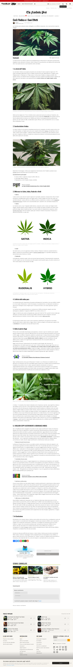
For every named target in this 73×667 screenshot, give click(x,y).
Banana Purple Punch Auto (22, 442)
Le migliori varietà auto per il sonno (50, 578)
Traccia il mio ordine (8, 639)
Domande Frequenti (42, 639)
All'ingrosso (23, 651)
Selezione (23, 16)
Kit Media (39, 641)
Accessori (22, 646)
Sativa (46, 131)
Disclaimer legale (10, 665)
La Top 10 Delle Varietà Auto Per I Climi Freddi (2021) (36, 186)
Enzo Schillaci (19, 23)
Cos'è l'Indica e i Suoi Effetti (65, 8)
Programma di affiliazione (26, 649)
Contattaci (39, 642)
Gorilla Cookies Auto (38, 252)
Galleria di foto (23, 655)
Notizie (16, 16)
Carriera (39, 651)
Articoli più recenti (47, 16)
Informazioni (23, 636)
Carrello (5, 641)
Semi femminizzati (27, 3)
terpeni (16, 419)
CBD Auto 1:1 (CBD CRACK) (22, 498)
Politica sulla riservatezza (43, 648)
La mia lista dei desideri (9, 642)
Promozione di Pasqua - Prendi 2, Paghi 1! (36, 0)
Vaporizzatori (23, 648)
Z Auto (26, 527)
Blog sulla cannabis (34, 16)
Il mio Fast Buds (7, 636)
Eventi (21, 653)
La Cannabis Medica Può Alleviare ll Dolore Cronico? (36, 357)
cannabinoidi (55, 417)
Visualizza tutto (65, 613)
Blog (38, 649)
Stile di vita (53, 8)
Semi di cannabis (24, 641)
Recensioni (39, 653)
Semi (19, 3)
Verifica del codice (7, 644)
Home (47, 8)
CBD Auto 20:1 (46, 316)
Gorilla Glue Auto (17, 210)
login (40, 601)
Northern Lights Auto (21, 481)
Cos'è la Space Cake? (33, 577)
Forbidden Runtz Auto (21, 459)
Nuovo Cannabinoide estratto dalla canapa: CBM (20, 578)
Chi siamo (39, 636)
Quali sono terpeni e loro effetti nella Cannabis (34, 476)
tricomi (15, 172)
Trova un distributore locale (27, 644)
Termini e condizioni (42, 646)
